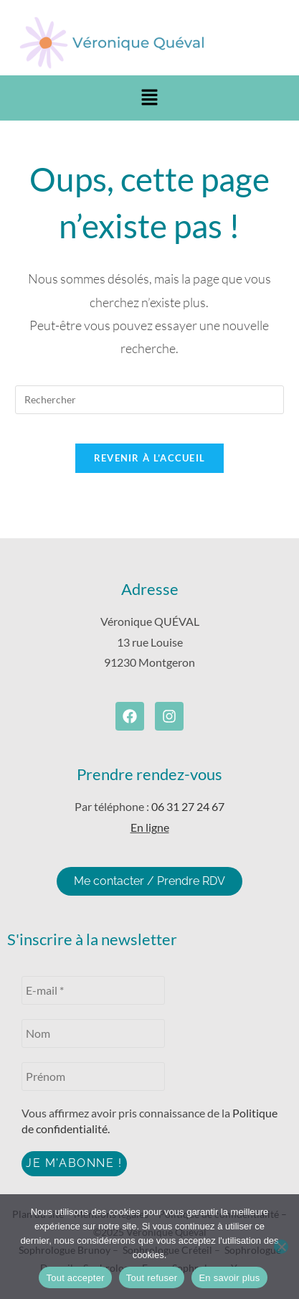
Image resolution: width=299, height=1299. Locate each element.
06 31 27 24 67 (187, 806)
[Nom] (93, 1033)
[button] (149, 98)
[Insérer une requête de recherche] (149, 399)
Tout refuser (152, 1277)
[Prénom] (93, 1076)
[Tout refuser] (281, 1246)
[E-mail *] (93, 990)
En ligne (149, 827)
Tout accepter (75, 1277)
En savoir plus (229, 1277)
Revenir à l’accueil (150, 458)
